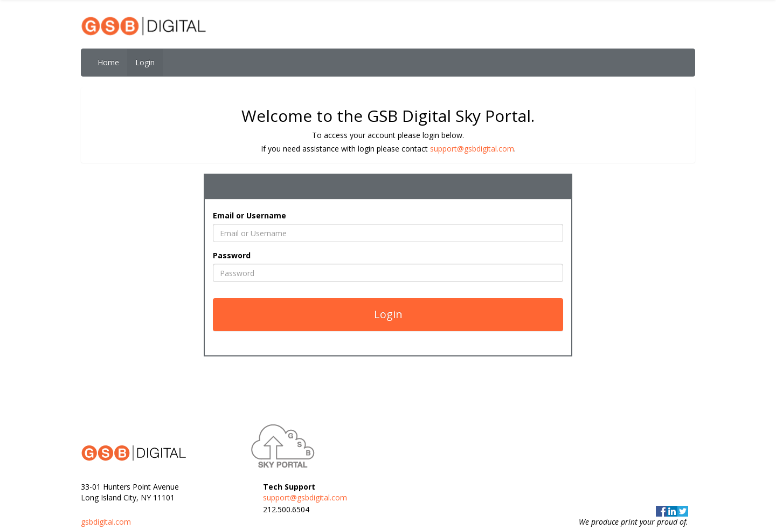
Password (232, 255)
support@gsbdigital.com (472, 148)
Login (145, 62)
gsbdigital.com (106, 522)
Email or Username (249, 215)
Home (108, 62)
